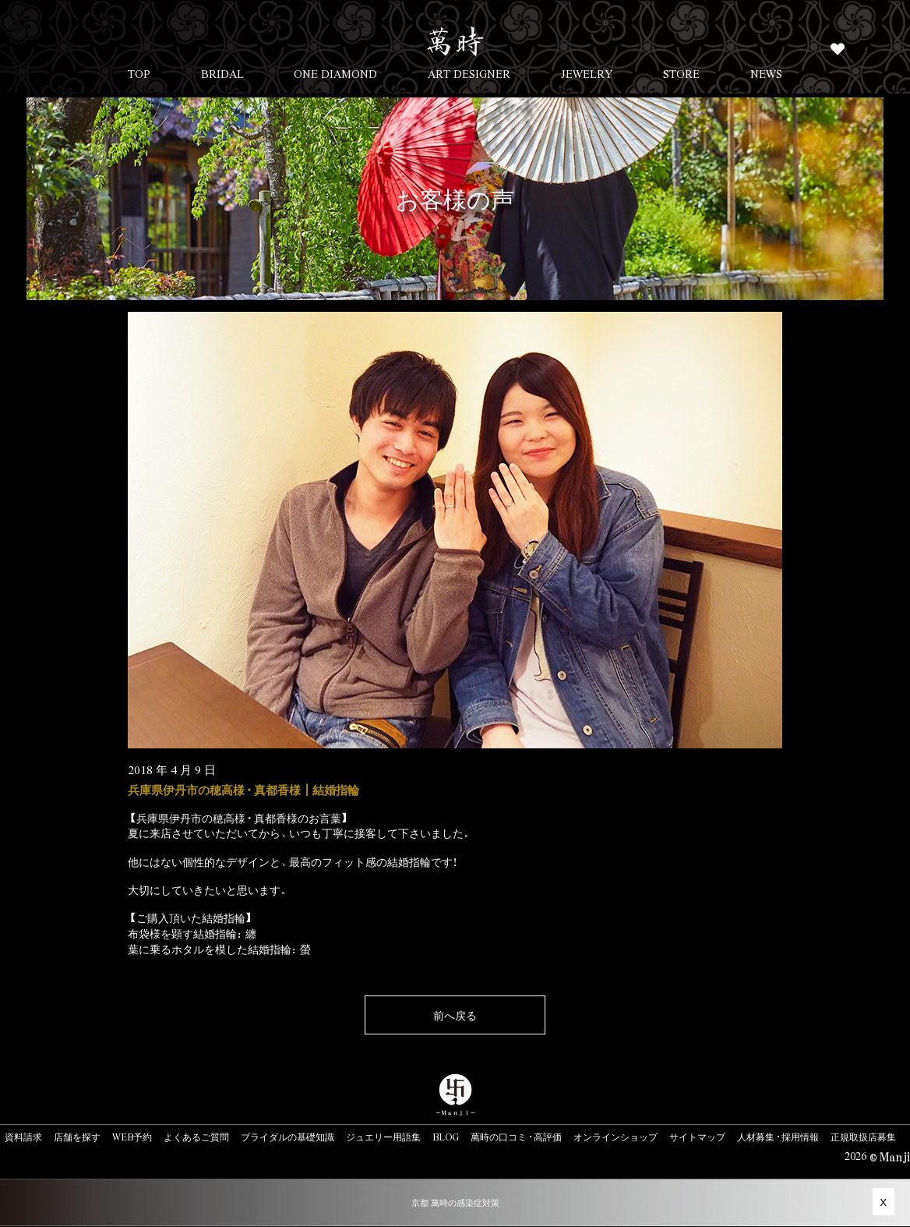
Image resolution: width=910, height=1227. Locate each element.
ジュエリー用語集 (383, 1136)
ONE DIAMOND (335, 73)
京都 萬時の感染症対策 (455, 1202)
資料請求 (23, 1136)
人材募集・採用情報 (778, 1136)
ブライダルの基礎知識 (287, 1136)
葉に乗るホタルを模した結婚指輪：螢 (219, 949)
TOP (139, 73)
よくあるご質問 (196, 1136)
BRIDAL (222, 73)
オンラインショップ (615, 1136)
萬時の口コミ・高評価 (516, 1136)
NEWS (766, 73)
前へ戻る (455, 1015)
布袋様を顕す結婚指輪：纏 (192, 933)
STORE (681, 73)
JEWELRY (587, 73)
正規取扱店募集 (863, 1136)
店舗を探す (77, 1136)
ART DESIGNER (469, 73)
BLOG (445, 1136)
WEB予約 (132, 1136)
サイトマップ (697, 1136)
